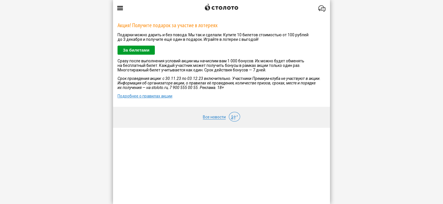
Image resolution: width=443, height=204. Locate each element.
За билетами (136, 50)
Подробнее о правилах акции (145, 96)
